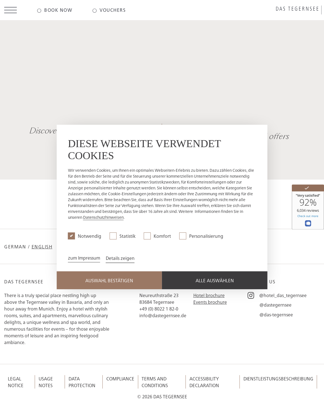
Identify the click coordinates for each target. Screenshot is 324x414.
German (15, 246)
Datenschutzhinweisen (103, 217)
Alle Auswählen (215, 280)
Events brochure (210, 302)
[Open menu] (10, 11)
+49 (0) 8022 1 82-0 (158, 308)
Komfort (162, 236)
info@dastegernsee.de (162, 315)
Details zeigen (120, 258)
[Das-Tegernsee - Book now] (54, 10)
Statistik (127, 236)
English (42, 246)
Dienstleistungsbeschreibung (278, 378)
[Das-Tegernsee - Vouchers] (109, 10)
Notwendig (89, 236)
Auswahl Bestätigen (109, 280)
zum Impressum (84, 258)
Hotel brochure (209, 295)
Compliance (120, 378)
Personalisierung (206, 236)
